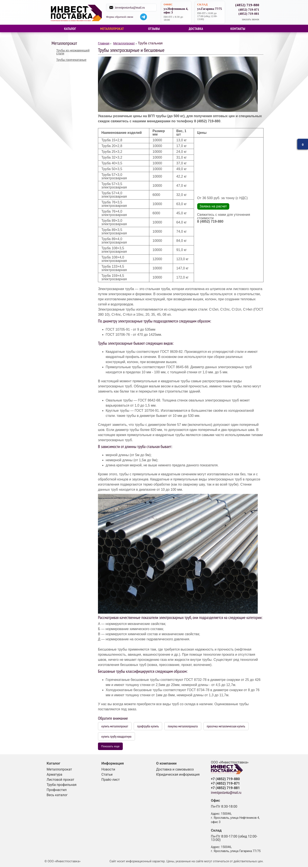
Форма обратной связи (124, 16)
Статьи (107, 774)
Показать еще (110, 746)
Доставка (196, 28)
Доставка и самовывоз (175, 769)
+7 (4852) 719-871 (225, 783)
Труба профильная (62, 785)
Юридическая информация (178, 774)
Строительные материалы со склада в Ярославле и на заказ (78, 12)
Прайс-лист (110, 780)
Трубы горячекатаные (71, 59)
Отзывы (154, 28)
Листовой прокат (60, 780)
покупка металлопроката (183, 726)
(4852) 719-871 (248, 9)
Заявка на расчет (213, 206)
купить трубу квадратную (116, 736)
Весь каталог (57, 795)
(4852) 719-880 (247, 5)
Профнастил (57, 790)
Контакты (237, 28)
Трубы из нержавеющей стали (73, 52)
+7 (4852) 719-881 (225, 788)
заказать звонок (250, 19)
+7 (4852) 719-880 (225, 779)
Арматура (54, 774)
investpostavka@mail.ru (135, 7)
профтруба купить (148, 726)
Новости (108, 769)
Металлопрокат (112, 28)
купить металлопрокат (114, 726)
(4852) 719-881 (248, 13)
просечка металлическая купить (226, 726)
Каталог (70, 28)
